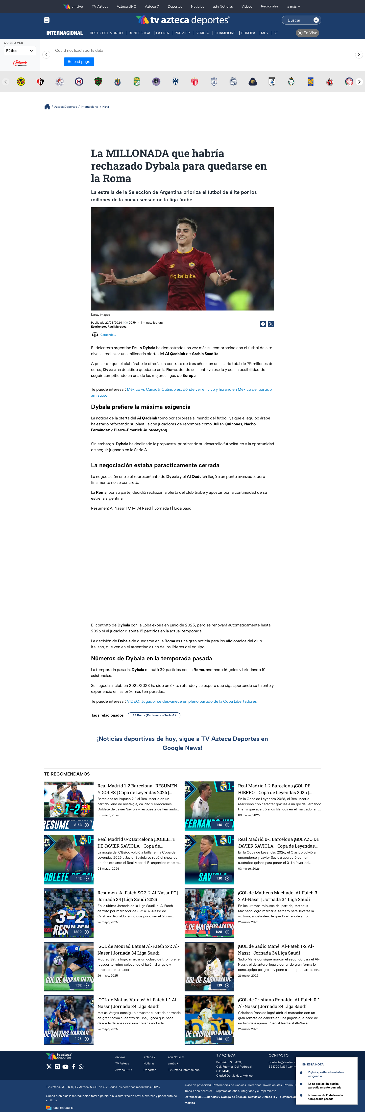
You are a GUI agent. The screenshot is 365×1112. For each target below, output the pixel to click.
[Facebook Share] (263, 324)
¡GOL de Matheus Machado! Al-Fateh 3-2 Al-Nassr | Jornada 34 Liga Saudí (278, 896)
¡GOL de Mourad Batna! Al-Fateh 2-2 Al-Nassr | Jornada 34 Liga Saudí (138, 949)
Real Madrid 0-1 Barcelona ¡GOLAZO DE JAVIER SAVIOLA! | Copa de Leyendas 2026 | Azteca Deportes (278, 842)
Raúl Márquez (117, 326)
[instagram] (57, 1068)
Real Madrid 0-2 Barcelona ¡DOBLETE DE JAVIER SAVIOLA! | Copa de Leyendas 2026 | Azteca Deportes (136, 842)
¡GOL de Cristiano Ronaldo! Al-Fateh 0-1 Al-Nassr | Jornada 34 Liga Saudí (279, 1003)
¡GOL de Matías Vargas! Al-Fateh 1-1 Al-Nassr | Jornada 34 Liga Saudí (137, 1003)
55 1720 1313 (277, 1066)
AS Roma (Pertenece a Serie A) (154, 715)
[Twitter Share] (271, 324)
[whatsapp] (81, 1067)
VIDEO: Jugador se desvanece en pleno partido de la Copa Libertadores (192, 701)
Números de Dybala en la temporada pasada (325, 1097)
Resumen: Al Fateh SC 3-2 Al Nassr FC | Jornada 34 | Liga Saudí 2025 (137, 896)
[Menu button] (64, 20)
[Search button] (316, 20)
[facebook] (74, 1068)
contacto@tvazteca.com (285, 1062)
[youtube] (65, 1068)
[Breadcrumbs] (49, 106)
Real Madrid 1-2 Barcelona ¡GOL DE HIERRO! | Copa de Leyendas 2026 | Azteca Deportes (274, 789)
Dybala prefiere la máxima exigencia (326, 1074)
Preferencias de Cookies (229, 1085)
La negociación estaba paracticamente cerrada (324, 1085)
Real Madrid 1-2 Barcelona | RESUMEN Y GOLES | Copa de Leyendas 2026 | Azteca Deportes (137, 789)
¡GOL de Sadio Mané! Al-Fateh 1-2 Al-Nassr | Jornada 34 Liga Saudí (276, 949)
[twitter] (49, 1068)
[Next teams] (359, 81)
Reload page (79, 61)
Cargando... (108, 334)
